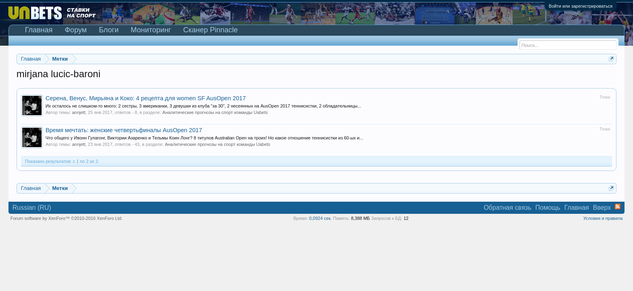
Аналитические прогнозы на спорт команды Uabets (215, 112)
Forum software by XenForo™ (66, 218)
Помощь (547, 207)
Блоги (109, 30)
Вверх (602, 207)
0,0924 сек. (320, 218)
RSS (617, 206)
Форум (76, 30)
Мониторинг (151, 30)
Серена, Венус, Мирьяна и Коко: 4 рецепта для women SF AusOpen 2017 (146, 98)
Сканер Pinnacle (210, 30)
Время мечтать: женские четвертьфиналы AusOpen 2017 (124, 130)
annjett (78, 112)
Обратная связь (507, 207)
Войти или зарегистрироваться (580, 6)
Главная (39, 30)
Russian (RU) (32, 207)
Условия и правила (603, 218)
